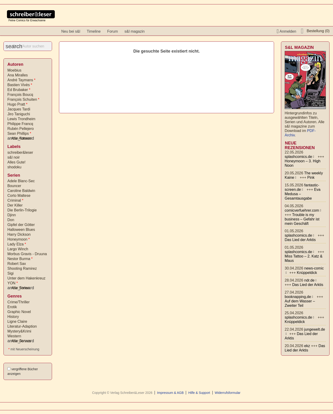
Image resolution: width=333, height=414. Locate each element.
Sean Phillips (19, 133)
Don (10, 220)
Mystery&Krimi (19, 331)
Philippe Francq (20, 124)
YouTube (174, 31)
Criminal (15, 200)
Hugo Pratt (17, 104)
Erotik (12, 307)
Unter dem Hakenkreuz (26, 278)
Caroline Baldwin (21, 191)
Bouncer (14, 186)
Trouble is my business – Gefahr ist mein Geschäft (302, 219)
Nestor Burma (20, 259)
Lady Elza (16, 244)
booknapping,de (298, 297)
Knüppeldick (307, 273)
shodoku (14, 167)
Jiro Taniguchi (18, 114)
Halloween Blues (21, 230)
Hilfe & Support (199, 393)
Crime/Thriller (18, 302)
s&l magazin (134, 31)
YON (12, 283)
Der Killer (15, 205)
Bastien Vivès (19, 85)
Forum (112, 31)
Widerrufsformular (227, 393)
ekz (307, 346)
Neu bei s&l (70, 31)
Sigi (10, 273)
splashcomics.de (298, 157)
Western (14, 336)
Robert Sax (16, 264)
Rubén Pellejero (20, 129)
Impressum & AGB (170, 393)
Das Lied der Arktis (300, 240)
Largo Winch (17, 249)
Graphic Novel (19, 312)
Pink (310, 177)
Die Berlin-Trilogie (22, 210)
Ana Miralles (17, 75)
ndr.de (309, 280)
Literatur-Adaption (22, 326)
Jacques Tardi (18, 109)
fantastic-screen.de (302, 187)
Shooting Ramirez (22, 268)
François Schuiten (23, 99)
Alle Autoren (19, 138)
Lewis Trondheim (21, 119)
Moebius (14, 70)
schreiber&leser (20, 152)
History (13, 317)
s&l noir (13, 157)
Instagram (164, 31)
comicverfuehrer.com (302, 210)
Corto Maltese (19, 196)
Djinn (11, 215)
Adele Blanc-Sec (21, 181)
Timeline (94, 31)
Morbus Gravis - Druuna (27, 254)
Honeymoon (18, 239)
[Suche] (28, 46)
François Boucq (20, 95)
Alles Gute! (16, 162)
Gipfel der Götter (21, 225)
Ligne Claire (17, 321)
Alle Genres (19, 341)
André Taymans (21, 80)
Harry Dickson (19, 234)
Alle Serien (18, 288)
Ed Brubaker (18, 90)
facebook (154, 31)
